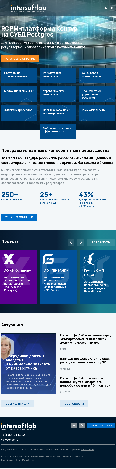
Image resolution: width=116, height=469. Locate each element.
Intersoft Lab (28, 8)
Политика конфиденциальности (66, 457)
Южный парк (28, 461)
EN (105, 8)
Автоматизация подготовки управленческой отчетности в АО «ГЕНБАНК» (58, 278)
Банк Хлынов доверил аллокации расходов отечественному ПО (85, 361)
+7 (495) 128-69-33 (13, 435)
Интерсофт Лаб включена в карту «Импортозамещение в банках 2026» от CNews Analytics (85, 339)
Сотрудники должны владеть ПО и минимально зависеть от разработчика (28, 364)
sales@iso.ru (9, 440)
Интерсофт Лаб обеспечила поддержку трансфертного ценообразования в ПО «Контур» (85, 382)
